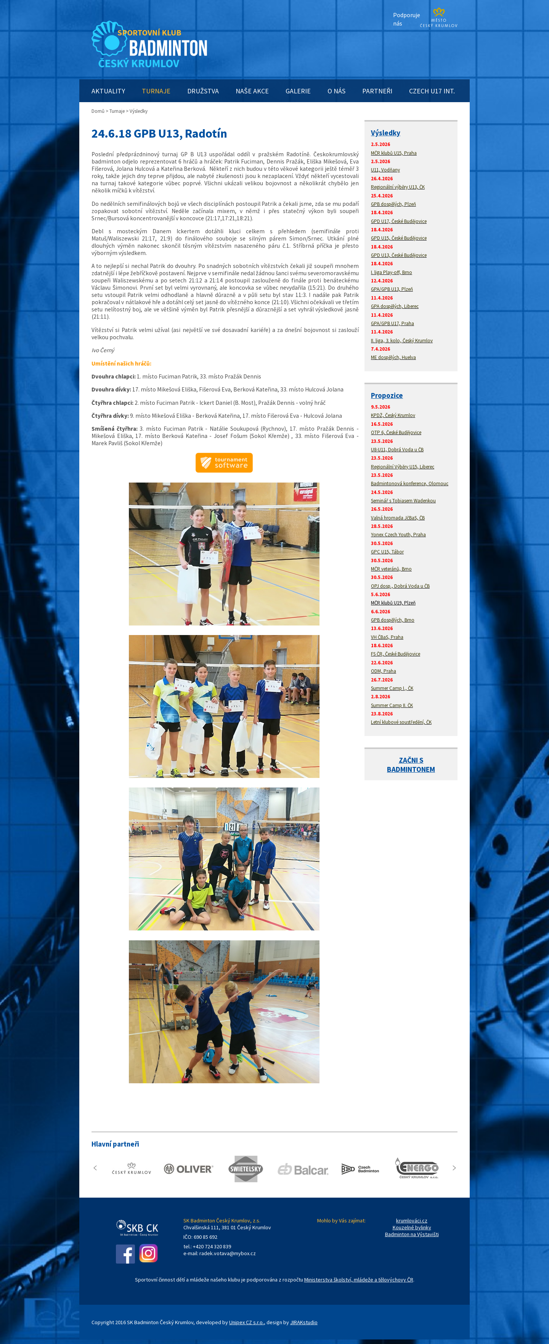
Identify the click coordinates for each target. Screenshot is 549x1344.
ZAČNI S (411, 760)
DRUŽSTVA (203, 91)
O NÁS (336, 91)
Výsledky (385, 132)
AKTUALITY (108, 91)
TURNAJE (156, 91)
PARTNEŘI (377, 91)
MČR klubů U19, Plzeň (393, 603)
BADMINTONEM (411, 769)
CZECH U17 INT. (432, 91)
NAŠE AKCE (252, 91)
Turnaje (117, 111)
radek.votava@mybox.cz (227, 1253)
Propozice (387, 395)
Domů (98, 111)
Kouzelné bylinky (412, 1227)
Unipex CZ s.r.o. (246, 1322)
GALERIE (298, 91)
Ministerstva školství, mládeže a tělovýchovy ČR (358, 1279)
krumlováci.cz (411, 1220)
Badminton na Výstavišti (412, 1234)
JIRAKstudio (304, 1322)
